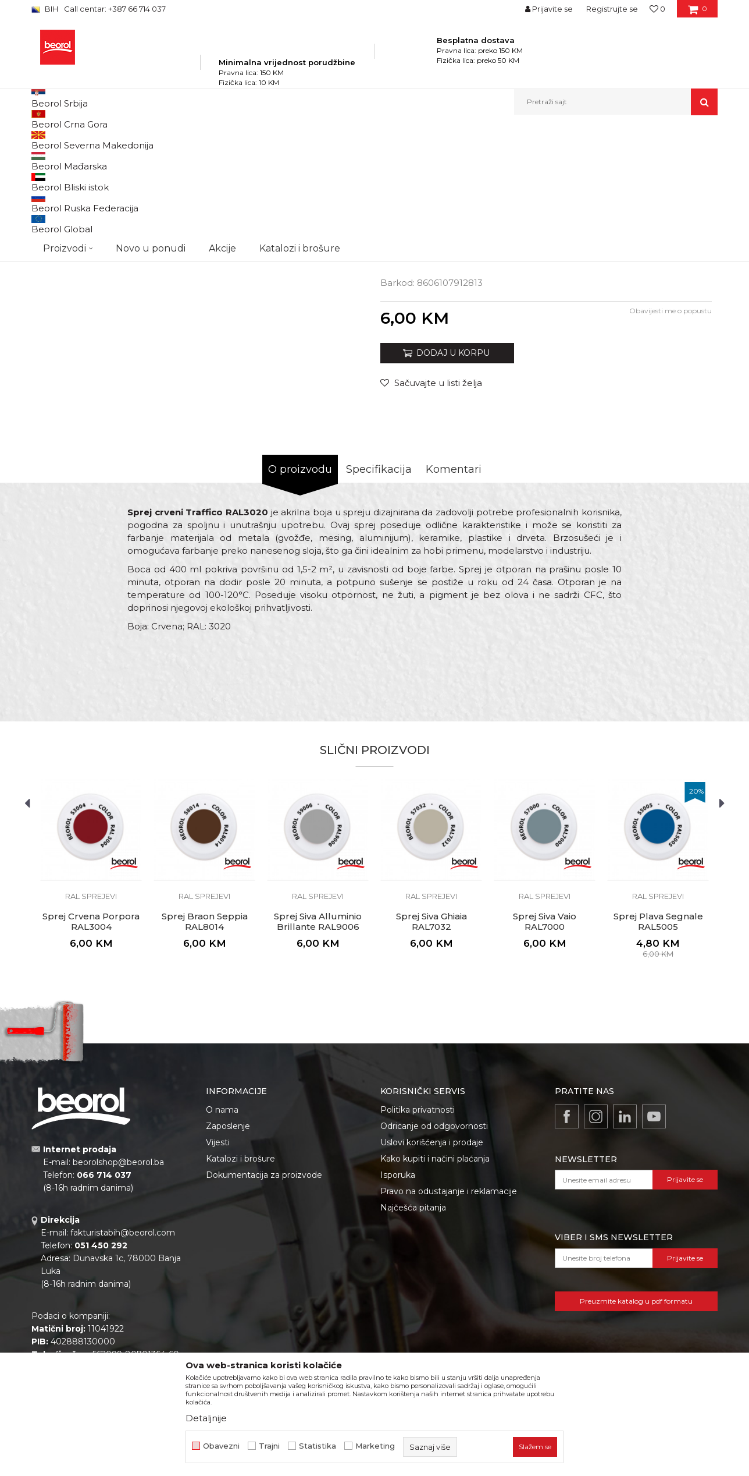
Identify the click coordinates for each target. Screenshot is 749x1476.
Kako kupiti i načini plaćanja (435, 1291)
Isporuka (397, 1307)
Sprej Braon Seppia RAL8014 (205, 1054)
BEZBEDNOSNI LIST (437, 371)
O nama (222, 1242)
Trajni (269, 1446)
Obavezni (221, 1446)
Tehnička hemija (198, 140)
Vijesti (218, 1275)
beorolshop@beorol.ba (118, 1295)
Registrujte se (612, 8)
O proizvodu (300, 602)
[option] (74, 221)
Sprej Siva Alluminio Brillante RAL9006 (318, 1054)
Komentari (454, 602)
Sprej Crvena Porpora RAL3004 (91, 1054)
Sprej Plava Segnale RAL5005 (658, 1054)
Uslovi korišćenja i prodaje (431, 1275)
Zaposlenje (228, 1259)
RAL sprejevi (358, 140)
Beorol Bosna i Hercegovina (77, 140)
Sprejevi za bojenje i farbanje (281, 140)
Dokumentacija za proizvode (264, 1307)
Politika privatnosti (417, 1242)
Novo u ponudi (151, 101)
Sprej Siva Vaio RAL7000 (544, 1054)
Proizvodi (147, 140)
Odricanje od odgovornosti (434, 1259)
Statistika (317, 1446)
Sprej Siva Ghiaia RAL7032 (431, 1054)
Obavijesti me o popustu (670, 443)
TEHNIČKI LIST (425, 358)
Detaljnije (206, 1418)
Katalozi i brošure (240, 1291)
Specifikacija (379, 602)
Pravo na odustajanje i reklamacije (448, 1324)
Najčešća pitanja (413, 1340)
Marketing (375, 1446)
